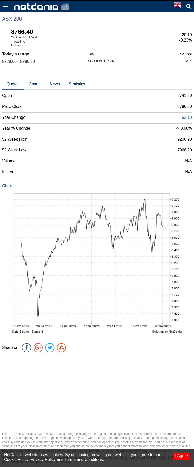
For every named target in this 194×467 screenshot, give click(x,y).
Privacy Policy (43, 459)
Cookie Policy (16, 459)
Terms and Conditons (84, 459)
